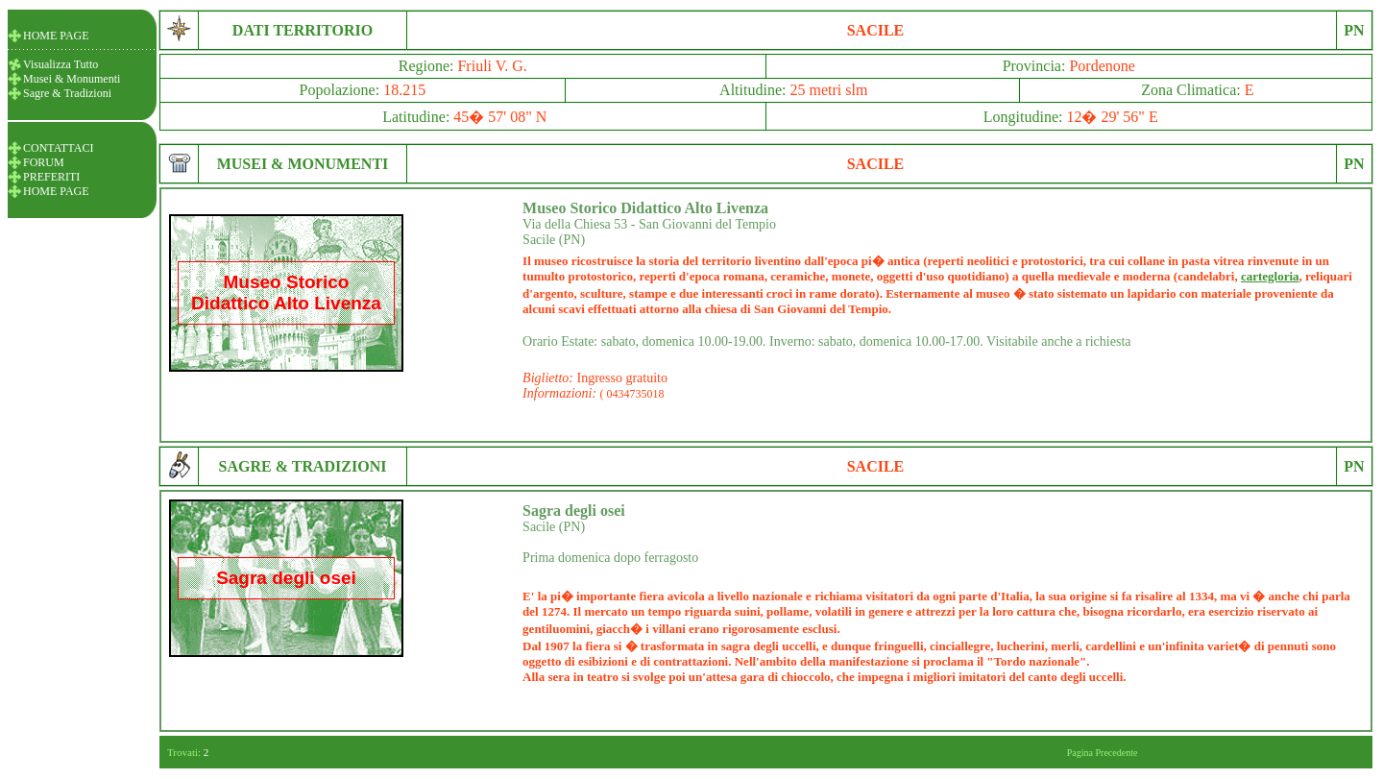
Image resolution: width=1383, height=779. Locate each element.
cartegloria (1270, 276)
